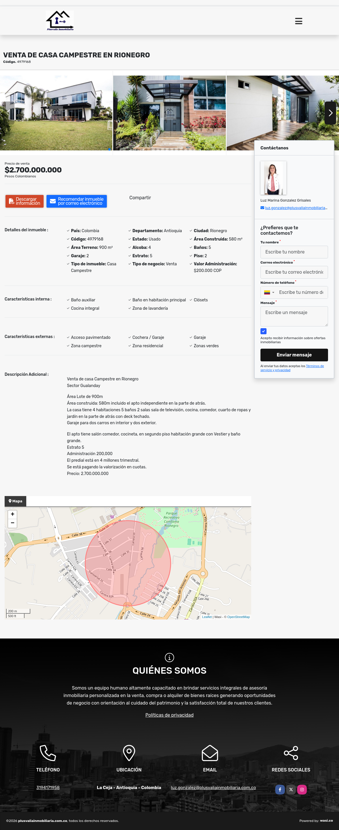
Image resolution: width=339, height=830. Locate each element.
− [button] (12, 523)
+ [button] (12, 514)
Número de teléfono (278, 282)
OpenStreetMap (238, 617)
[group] (56, 113)
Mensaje (268, 302)
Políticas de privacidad (170, 715)
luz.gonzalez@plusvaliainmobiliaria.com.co (302, 208)
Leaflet (207, 617)
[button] (109, 149)
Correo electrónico (277, 262)
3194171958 (48, 787)
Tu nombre (270, 242)
